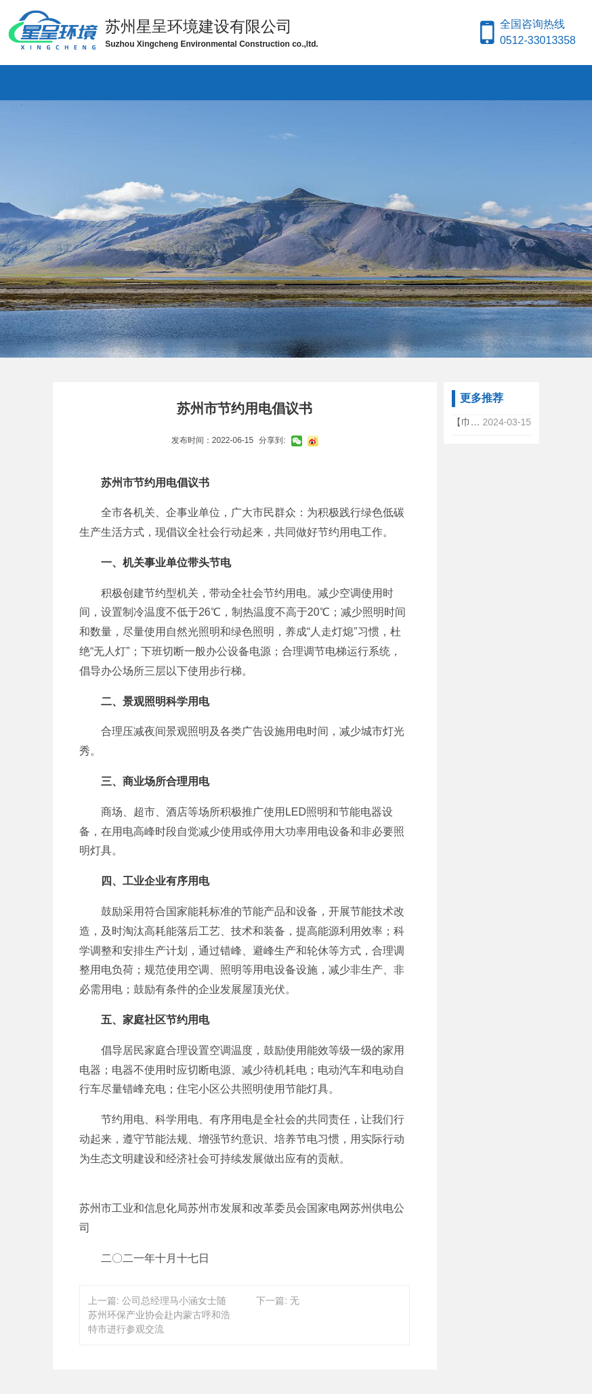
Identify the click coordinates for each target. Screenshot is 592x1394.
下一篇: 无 (277, 1300)
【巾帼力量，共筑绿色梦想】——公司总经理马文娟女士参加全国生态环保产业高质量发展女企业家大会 (467, 422)
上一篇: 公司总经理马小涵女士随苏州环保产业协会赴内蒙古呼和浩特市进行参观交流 (159, 1314)
